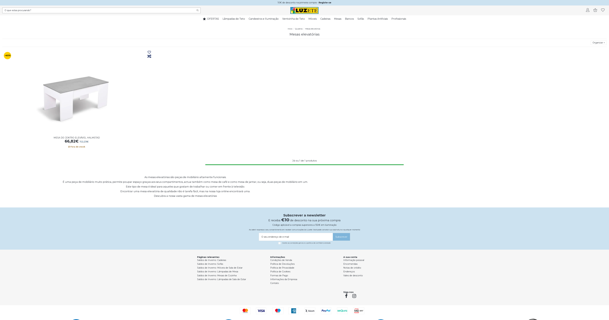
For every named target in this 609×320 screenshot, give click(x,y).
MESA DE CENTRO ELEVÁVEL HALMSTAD (77, 137)
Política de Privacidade (282, 267)
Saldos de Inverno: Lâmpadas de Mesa (217, 271)
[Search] (197, 10)
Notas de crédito (352, 267)
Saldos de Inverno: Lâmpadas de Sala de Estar (221, 279)
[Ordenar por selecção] (599, 43)
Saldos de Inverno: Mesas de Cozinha (217, 275)
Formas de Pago (279, 275)
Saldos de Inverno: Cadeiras (211, 260)
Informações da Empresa (283, 279)
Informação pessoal (353, 260)
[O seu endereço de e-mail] (295, 237)
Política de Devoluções (282, 264)
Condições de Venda (281, 260)
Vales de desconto (353, 275)
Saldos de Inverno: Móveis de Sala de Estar (220, 267)
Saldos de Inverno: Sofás (210, 264)
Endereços (349, 271)
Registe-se (325, 2)
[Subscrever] (341, 237)
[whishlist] (603, 10)
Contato (274, 283)
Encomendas (350, 264)
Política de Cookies (280, 271)
